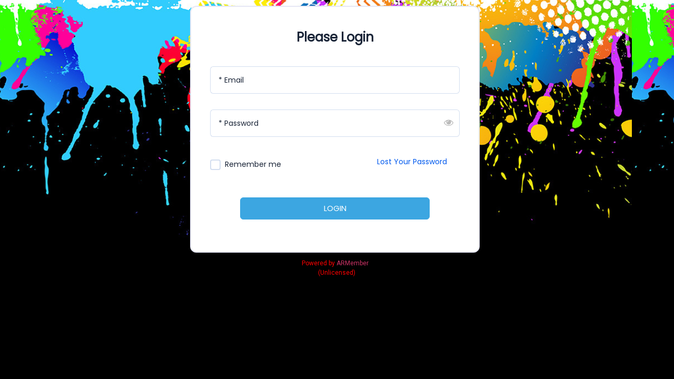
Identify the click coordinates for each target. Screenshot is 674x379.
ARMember (352, 263)
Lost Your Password (412, 161)
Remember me (253, 164)
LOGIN (335, 208)
